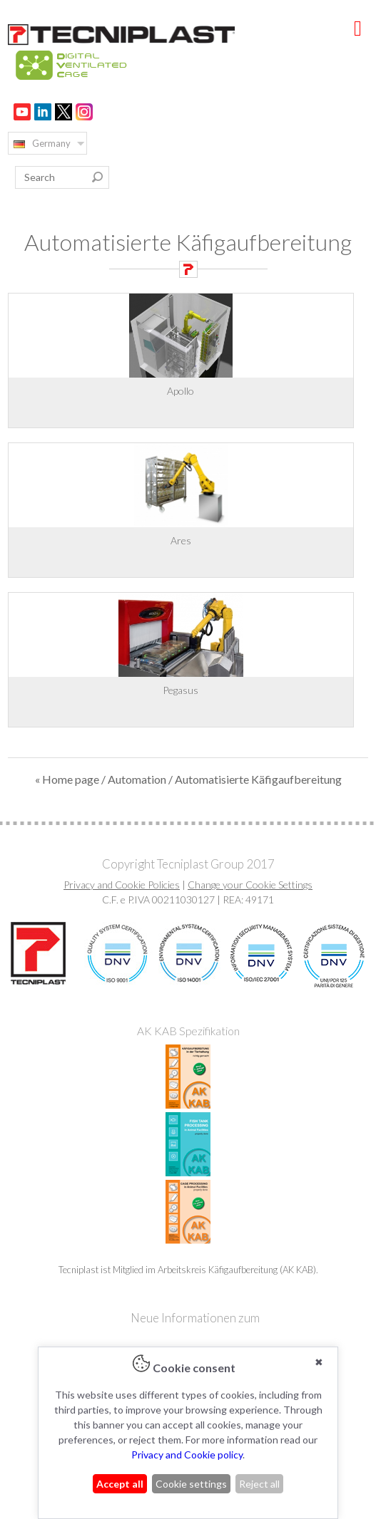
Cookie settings (191, 1484)
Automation (137, 779)
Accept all (119, 1484)
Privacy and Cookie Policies (121, 884)
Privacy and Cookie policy (187, 1454)
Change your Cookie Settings (250, 884)
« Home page (67, 779)
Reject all (259, 1484)
